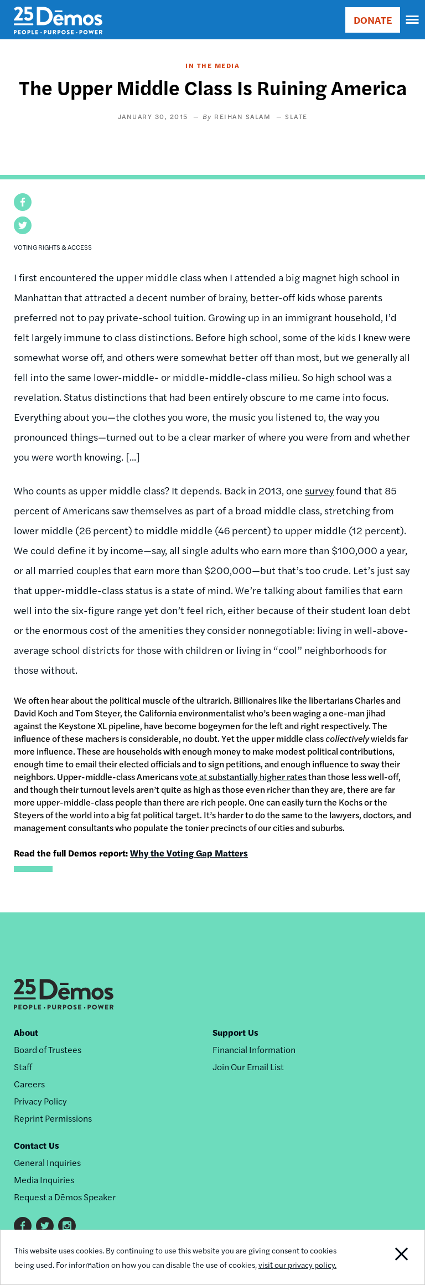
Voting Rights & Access (53, 247)
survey (319, 490)
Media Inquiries (44, 1179)
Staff (23, 1066)
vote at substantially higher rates (243, 776)
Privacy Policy (40, 1101)
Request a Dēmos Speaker (65, 1196)
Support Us (235, 1032)
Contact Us (36, 1145)
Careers (29, 1083)
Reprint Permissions (53, 1118)
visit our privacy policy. (297, 1264)
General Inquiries (47, 1162)
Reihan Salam (242, 116)
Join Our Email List (248, 1066)
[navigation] (413, 20)
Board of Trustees (47, 1049)
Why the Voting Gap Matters (189, 853)
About (26, 1032)
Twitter (45, 1226)
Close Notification (383, 1257)
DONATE (373, 20)
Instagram (67, 1226)
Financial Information (254, 1049)
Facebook (23, 1226)
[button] (23, 202)
